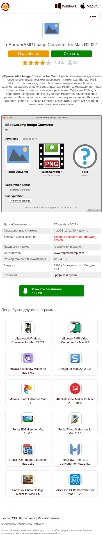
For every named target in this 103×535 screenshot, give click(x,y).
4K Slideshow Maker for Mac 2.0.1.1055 (75, 401)
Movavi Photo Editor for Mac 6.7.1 (27, 401)
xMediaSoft (5, 17)
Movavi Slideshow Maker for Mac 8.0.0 (28, 370)
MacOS (92, 6)
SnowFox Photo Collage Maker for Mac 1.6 (27, 492)
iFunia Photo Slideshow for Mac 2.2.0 (75, 431)
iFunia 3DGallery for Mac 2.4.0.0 (28, 431)
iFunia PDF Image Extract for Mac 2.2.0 (28, 461)
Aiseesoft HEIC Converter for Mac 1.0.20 (75, 492)
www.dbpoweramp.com (69, 253)
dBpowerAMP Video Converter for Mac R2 (75, 340)
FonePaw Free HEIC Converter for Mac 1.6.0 (75, 461)
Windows (69, 6)
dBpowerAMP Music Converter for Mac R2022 (27, 340)
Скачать (71, 53)
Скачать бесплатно (47, 289)
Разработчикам (48, 518)
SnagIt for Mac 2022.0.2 (75, 368)
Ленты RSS (9, 518)
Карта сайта (27, 518)
